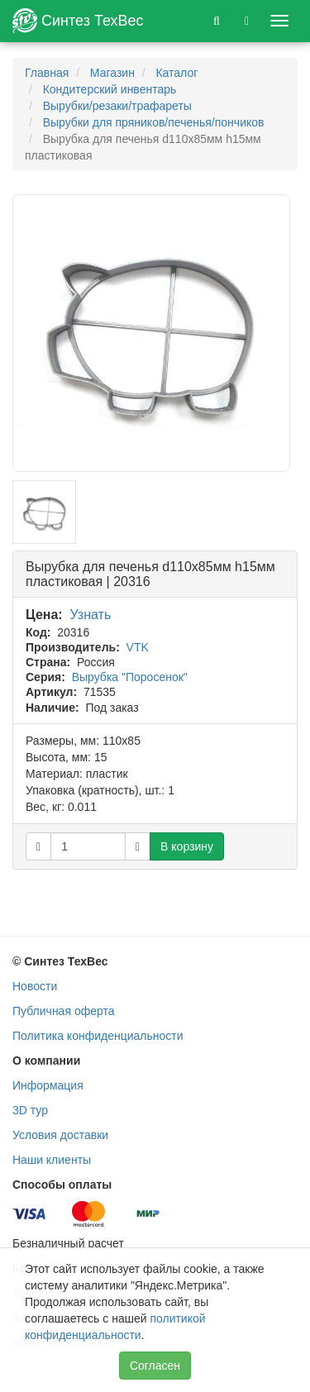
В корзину (186, 846)
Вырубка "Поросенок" (130, 677)
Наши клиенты (51, 1159)
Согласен (155, 1365)
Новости (34, 986)
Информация (47, 1085)
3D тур (30, 1110)
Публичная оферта (63, 1011)
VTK (137, 647)
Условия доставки (60, 1135)
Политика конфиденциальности (98, 1035)
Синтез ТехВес (78, 20)
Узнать (91, 615)
